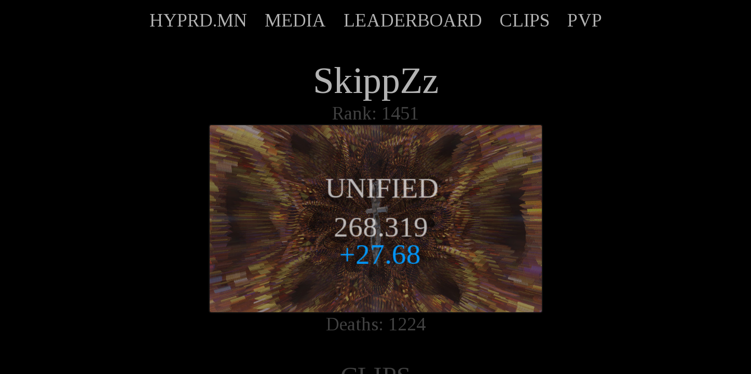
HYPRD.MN (198, 20)
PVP (584, 20)
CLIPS (525, 20)
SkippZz (376, 80)
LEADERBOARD (413, 20)
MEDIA (295, 20)
